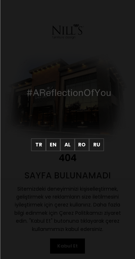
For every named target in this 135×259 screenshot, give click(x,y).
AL (67, 144)
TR (38, 144)
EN (53, 144)
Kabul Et (67, 245)
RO (82, 144)
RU (96, 144)
